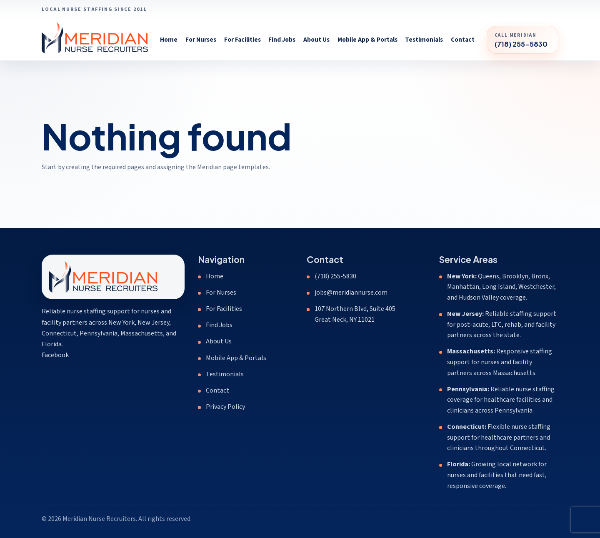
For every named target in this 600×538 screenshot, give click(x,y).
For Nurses (200, 39)
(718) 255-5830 (335, 276)
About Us (316, 39)
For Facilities (242, 39)
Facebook (55, 355)
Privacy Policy (225, 406)
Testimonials (424, 39)
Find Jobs (281, 39)
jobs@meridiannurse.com (351, 292)
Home (169, 39)
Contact (463, 39)
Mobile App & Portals (368, 39)
